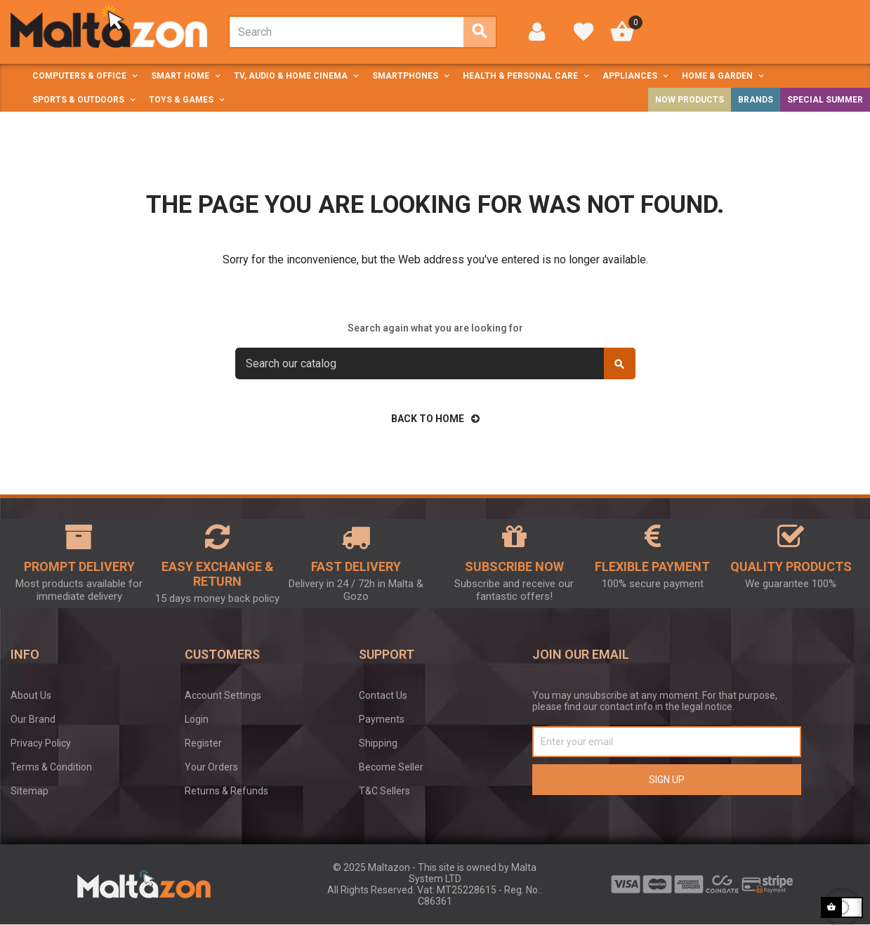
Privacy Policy (41, 743)
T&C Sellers (384, 790)
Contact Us (383, 695)
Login (197, 719)
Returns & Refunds (226, 790)
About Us (31, 695)
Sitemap (29, 790)
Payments (381, 719)
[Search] (435, 363)
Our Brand (33, 719)
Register (203, 743)
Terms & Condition (51, 767)
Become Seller (391, 767)
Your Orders (211, 767)
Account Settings (223, 695)
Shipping (378, 743)
